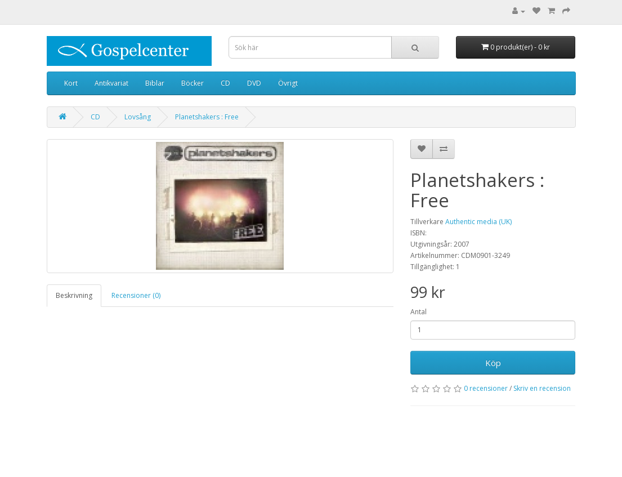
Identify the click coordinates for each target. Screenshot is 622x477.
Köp (493, 362)
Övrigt (288, 83)
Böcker (192, 83)
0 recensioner (486, 388)
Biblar (154, 83)
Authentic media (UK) (478, 221)
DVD (254, 83)
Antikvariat (111, 83)
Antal (418, 311)
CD (225, 83)
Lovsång (137, 117)
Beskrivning (74, 295)
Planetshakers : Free (207, 117)
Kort (71, 83)
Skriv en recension (542, 388)
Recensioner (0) (135, 295)
